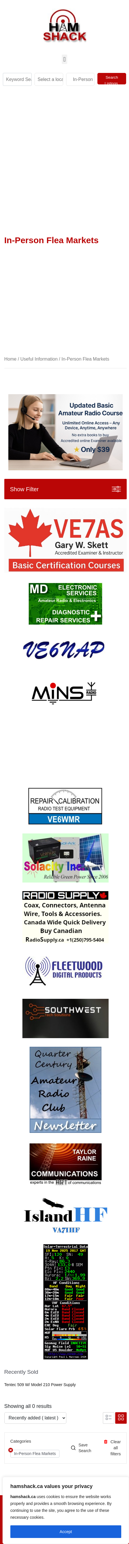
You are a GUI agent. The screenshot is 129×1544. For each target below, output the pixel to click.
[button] (64, 59)
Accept (66, 1531)
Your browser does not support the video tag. (47, 748)
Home (10, 359)
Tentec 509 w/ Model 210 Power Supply (40, 1384)
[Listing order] (35, 1418)
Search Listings (112, 79)
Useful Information (39, 359)
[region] (66, 1510)
